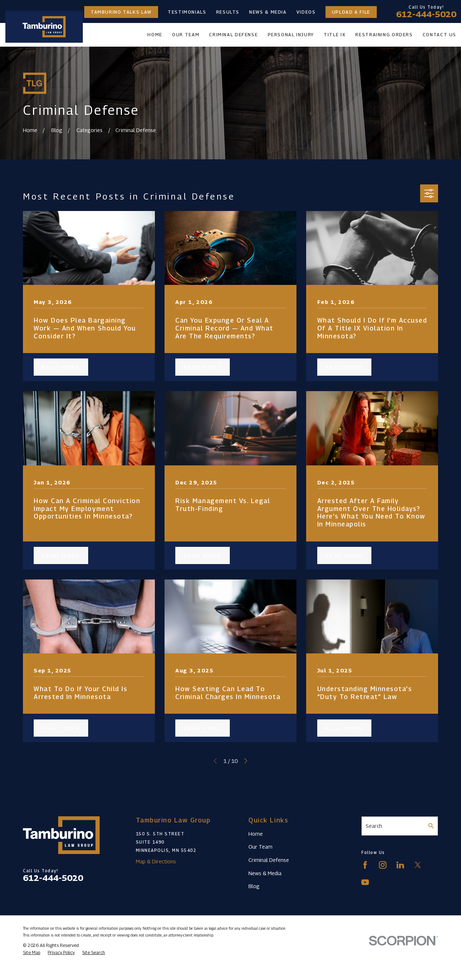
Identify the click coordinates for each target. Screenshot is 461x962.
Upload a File (351, 12)
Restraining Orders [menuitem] (384, 34)
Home (255, 833)
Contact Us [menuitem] (439, 34)
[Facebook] (365, 865)
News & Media (268, 12)
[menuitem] (31, 952)
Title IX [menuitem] (335, 34)
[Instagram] (382, 865)
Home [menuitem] (154, 34)
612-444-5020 (426, 14)
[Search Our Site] (431, 826)
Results (227, 12)
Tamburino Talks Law (121, 12)
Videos (306, 12)
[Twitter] (418, 865)
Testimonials (187, 12)
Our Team (260, 846)
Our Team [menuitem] (185, 34)
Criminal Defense (268, 860)
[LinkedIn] (400, 865)
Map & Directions (156, 861)
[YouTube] (365, 882)
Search (374, 825)
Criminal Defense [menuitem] (233, 34)
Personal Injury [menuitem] (291, 34)
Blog (254, 886)
